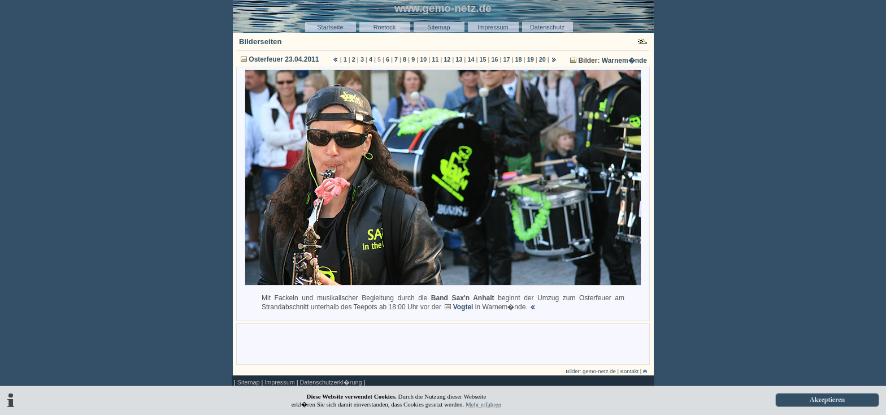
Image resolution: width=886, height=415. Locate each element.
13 (458, 59)
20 (542, 59)
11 (435, 59)
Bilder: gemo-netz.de (591, 371)
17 (506, 59)
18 (518, 59)
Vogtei (463, 307)
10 (423, 59)
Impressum (492, 27)
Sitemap (438, 27)
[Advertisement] (443, 343)
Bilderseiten (260, 41)
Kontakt (629, 371)
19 (530, 59)
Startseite (330, 27)
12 (447, 59)
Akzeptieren (827, 400)
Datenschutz (547, 27)
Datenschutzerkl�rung (330, 382)
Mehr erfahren (483, 404)
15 (482, 59)
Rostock (384, 27)
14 (470, 59)
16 (494, 59)
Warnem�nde (624, 60)
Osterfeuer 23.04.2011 (284, 59)
